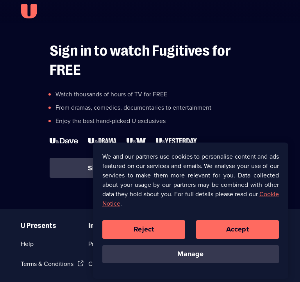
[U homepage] (29, 11)
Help (27, 243)
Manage (190, 256)
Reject (144, 232)
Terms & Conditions (47, 263)
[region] (190, 213)
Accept (237, 232)
